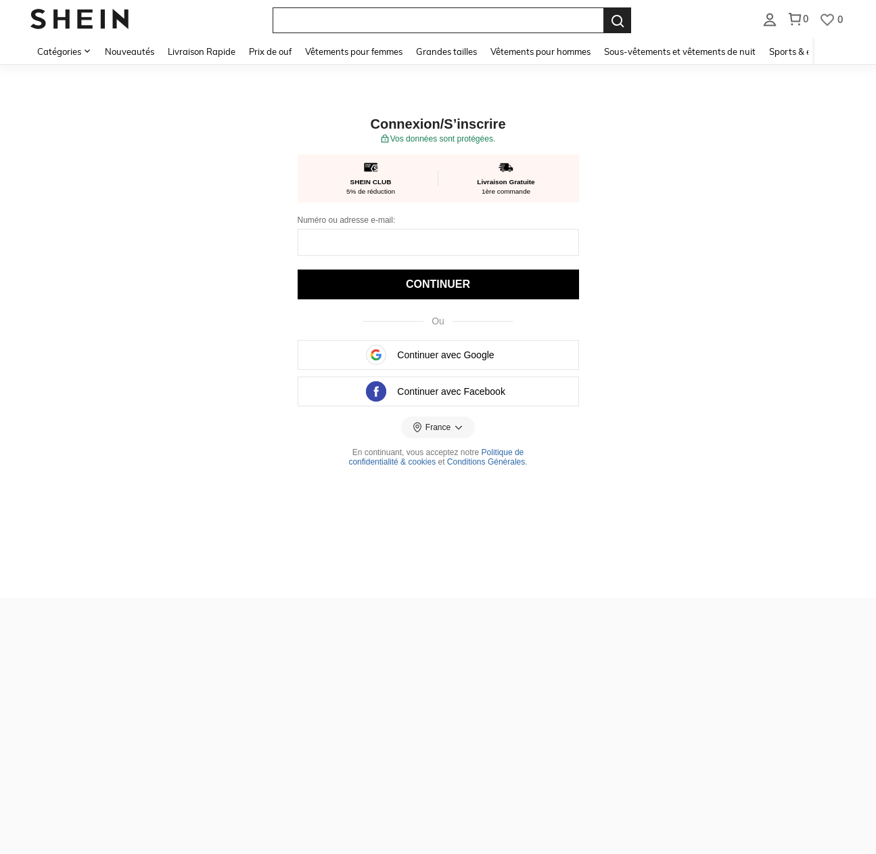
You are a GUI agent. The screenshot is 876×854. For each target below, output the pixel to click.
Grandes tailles (446, 51)
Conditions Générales (486, 462)
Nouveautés (129, 51)
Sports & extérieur (806, 51)
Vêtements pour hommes (540, 51)
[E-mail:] (438, 242)
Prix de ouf (270, 51)
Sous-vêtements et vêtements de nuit (680, 51)
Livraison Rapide (201, 51)
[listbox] (769, 19)
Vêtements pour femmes (353, 51)
